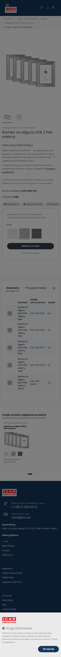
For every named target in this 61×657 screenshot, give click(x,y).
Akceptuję (48, 649)
